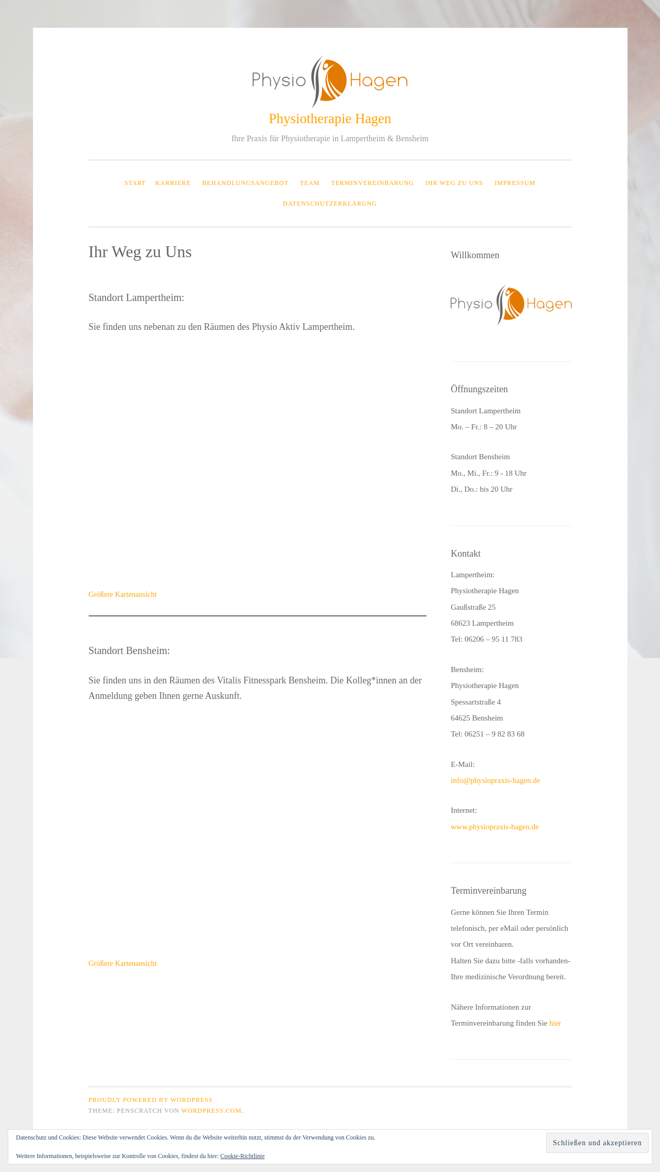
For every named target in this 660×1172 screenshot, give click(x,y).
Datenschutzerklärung (330, 203)
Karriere (173, 183)
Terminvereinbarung (372, 183)
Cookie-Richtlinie (242, 1156)
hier (555, 1023)
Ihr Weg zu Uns (454, 183)
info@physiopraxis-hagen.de (495, 780)
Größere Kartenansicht (123, 594)
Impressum (514, 183)
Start (135, 183)
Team (310, 183)
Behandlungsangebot (245, 183)
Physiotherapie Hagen (330, 118)
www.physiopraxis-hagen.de (495, 827)
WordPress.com (212, 1110)
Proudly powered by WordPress (151, 1099)
